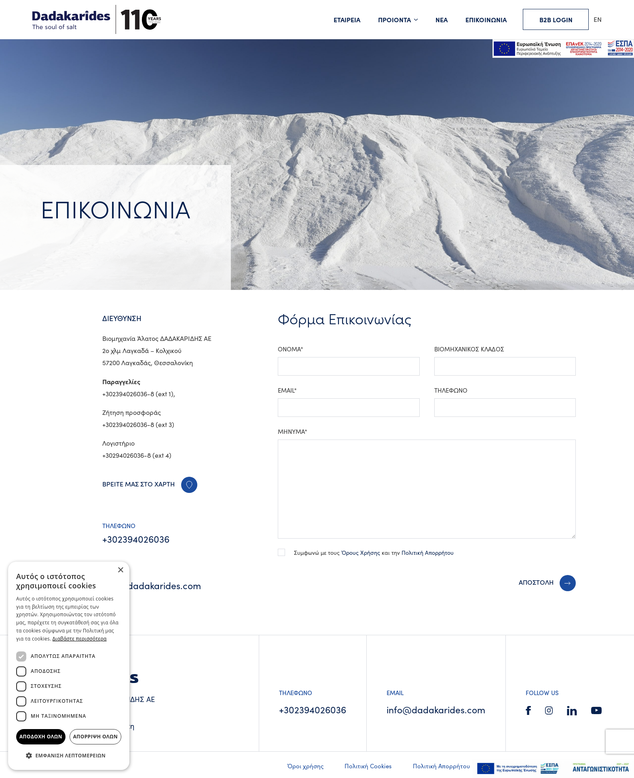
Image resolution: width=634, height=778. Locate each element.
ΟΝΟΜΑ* (290, 349)
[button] (68, 756)
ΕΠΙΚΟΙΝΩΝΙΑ (486, 19)
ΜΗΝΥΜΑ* (292, 431)
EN (598, 19)
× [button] (120, 570)
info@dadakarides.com (151, 585)
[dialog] (68, 666)
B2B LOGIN (556, 19)
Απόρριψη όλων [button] (95, 736)
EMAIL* (287, 390)
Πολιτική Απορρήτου (428, 552)
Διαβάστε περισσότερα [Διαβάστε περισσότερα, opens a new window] (80, 638)
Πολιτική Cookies (368, 766)
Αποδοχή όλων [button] (40, 736)
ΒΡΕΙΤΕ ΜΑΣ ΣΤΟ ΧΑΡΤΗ (149, 483)
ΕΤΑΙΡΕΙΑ (347, 19)
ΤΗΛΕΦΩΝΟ (450, 390)
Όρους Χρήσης (360, 552)
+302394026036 (135, 539)
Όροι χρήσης (305, 766)
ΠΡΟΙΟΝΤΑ (394, 19)
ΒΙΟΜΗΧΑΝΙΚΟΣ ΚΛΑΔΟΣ (469, 349)
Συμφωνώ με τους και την (374, 552)
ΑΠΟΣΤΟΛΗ (536, 581)
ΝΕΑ (441, 19)
